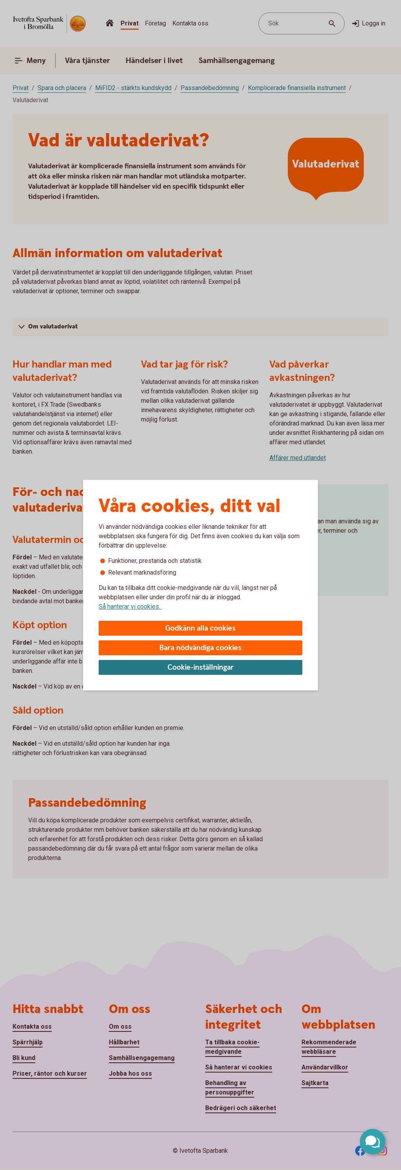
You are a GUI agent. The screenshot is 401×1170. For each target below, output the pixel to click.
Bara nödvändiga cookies (200, 648)
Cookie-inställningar (201, 667)
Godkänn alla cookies (200, 628)
